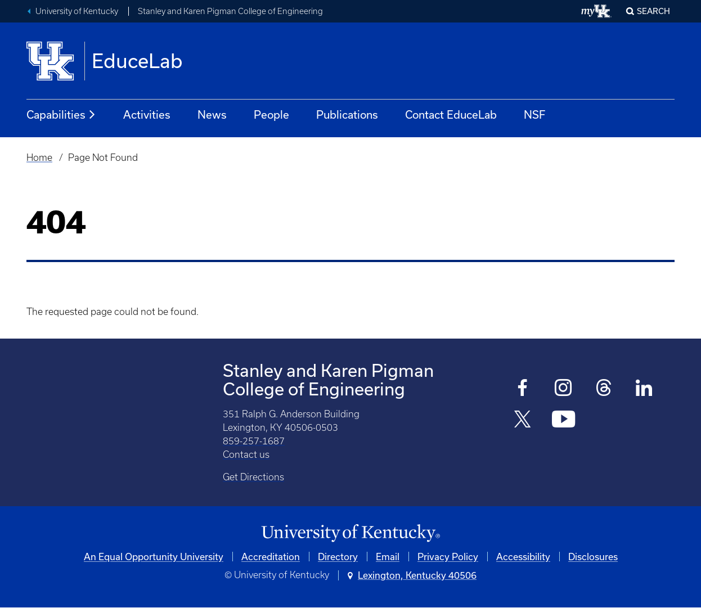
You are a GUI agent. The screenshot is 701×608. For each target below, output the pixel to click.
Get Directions (253, 477)
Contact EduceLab (451, 114)
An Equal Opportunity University (153, 556)
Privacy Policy (447, 556)
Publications (347, 114)
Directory (338, 556)
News (212, 114)
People (271, 114)
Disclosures (593, 556)
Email (387, 556)
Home (39, 157)
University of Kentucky (76, 11)
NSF (534, 114)
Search (653, 11)
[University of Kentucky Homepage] (350, 533)
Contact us (246, 454)
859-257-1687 (254, 441)
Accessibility (523, 556)
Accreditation (270, 556)
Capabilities (61, 114)
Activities (146, 114)
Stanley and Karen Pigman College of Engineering (230, 11)
